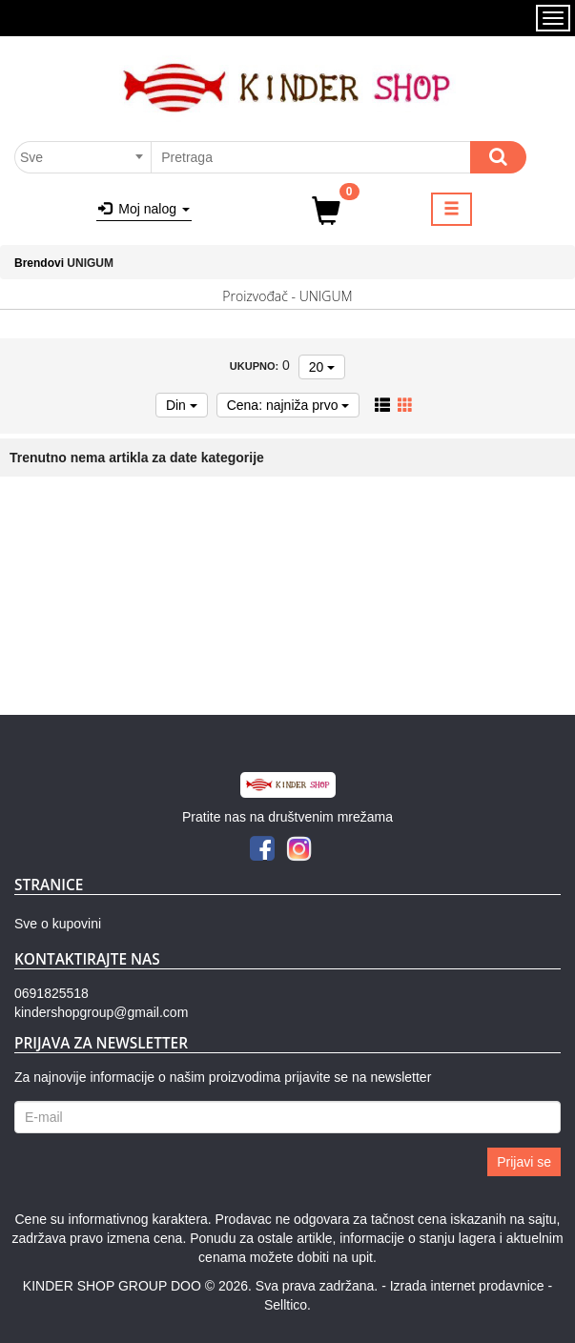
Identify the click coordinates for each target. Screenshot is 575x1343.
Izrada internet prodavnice (467, 1285)
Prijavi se (524, 1162)
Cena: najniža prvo (288, 405)
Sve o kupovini (57, 923)
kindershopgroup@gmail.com (101, 1012)
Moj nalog (144, 208)
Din (181, 405)
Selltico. (287, 1304)
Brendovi (39, 263)
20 (322, 367)
